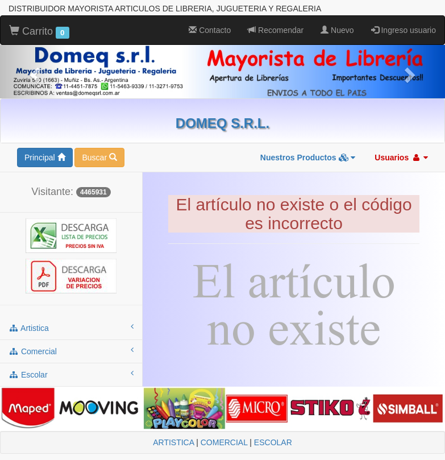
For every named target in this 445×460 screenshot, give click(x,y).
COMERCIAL (224, 442)
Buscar (99, 157)
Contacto (210, 30)
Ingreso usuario (403, 30)
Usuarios (401, 157)
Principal (44, 157)
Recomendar (275, 30)
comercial (71, 351)
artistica (71, 327)
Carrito (39, 32)
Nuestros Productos (308, 157)
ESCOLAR (273, 442)
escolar (71, 374)
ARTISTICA (173, 442)
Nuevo (337, 30)
